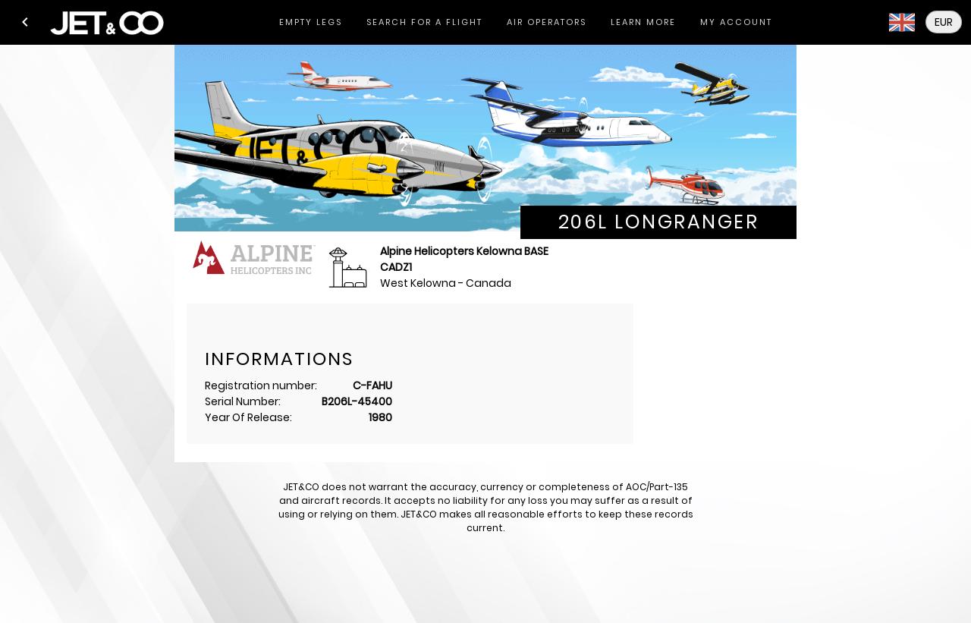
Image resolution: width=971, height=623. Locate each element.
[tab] (310, 22)
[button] (25, 22)
